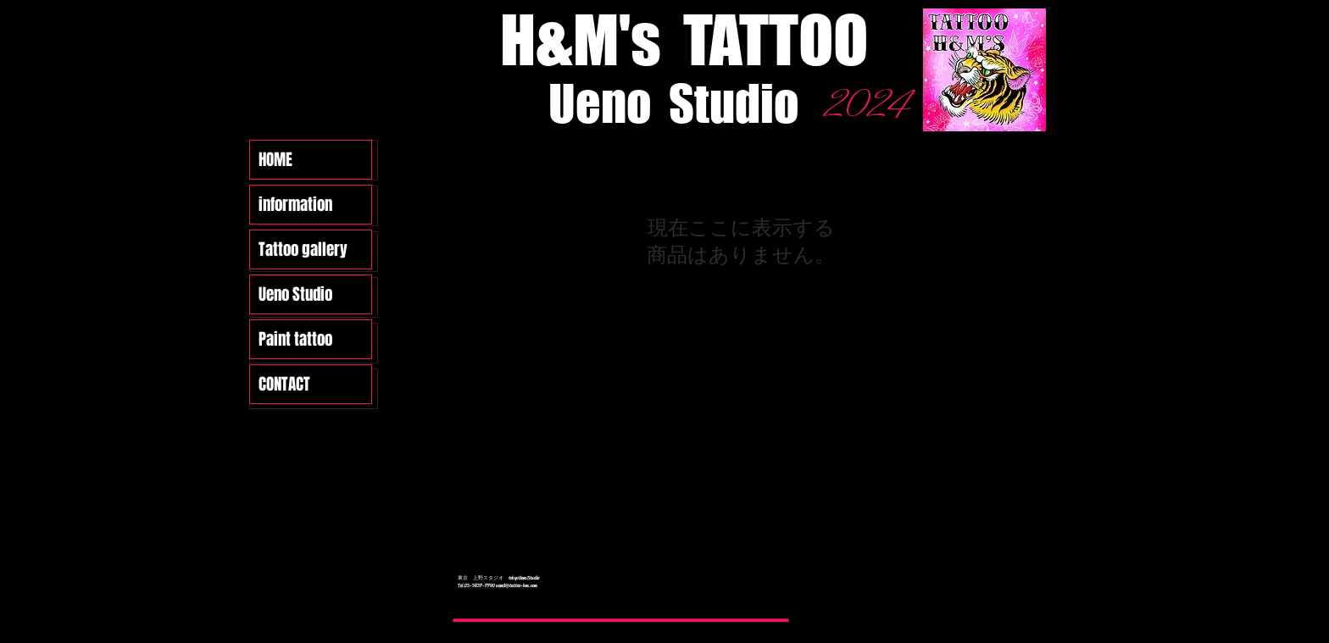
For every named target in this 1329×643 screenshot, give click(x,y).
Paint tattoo (295, 339)
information (295, 204)
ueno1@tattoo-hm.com (516, 585)
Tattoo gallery (303, 249)
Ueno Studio (295, 294)
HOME (275, 159)
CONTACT (284, 384)
